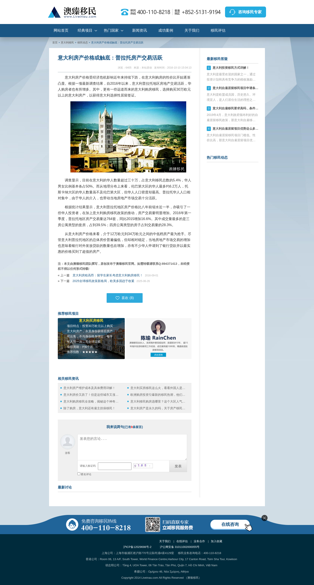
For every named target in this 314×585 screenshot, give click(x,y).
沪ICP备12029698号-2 (137, 547)
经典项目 (85, 30)
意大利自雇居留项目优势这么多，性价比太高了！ (246, 128)
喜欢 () (124, 298)
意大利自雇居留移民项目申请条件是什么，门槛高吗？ (249, 88)
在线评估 (182, 541)
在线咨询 (230, 524)
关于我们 (191, 30)
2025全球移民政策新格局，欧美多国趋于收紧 (103, 281)
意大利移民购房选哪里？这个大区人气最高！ (159, 401)
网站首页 (61, 30)
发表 (178, 466)
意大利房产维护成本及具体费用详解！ (89, 388)
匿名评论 (86, 474)
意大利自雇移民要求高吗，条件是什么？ (240, 108)
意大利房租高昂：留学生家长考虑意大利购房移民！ (108, 275)
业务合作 (199, 541)
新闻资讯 (139, 30)
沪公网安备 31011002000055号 (180, 547)
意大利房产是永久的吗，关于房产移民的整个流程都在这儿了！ (159, 408)
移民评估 (218, 30)
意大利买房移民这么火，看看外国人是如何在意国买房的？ (159, 388)
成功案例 (165, 30)
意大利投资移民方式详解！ (231, 67)
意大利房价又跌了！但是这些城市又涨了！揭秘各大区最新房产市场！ (92, 394)
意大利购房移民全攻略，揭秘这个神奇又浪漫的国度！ (92, 401)
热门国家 (111, 30)
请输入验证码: (88, 465)
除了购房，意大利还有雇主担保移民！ (89, 408)
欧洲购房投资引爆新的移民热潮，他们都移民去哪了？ (159, 394)
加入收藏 (216, 541)
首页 (55, 42)
